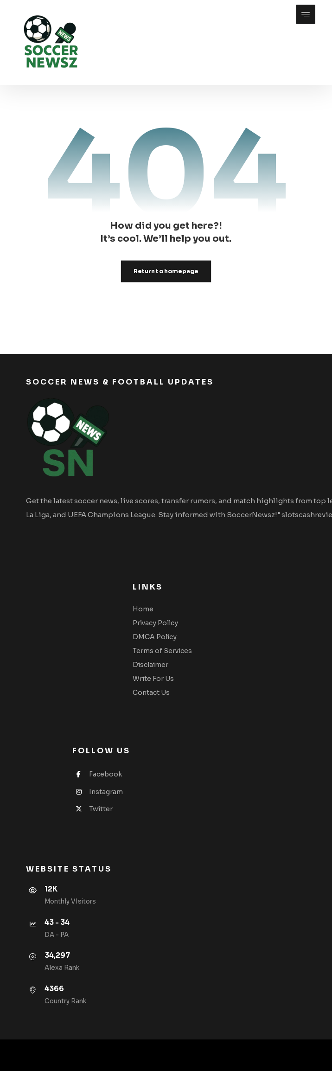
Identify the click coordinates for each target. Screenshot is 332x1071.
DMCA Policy (155, 637)
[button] (305, 14)
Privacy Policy (155, 623)
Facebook (97, 774)
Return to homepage (166, 271)
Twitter (92, 809)
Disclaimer (150, 665)
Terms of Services (162, 651)
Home (143, 609)
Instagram (97, 792)
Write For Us (153, 678)
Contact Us (151, 692)
